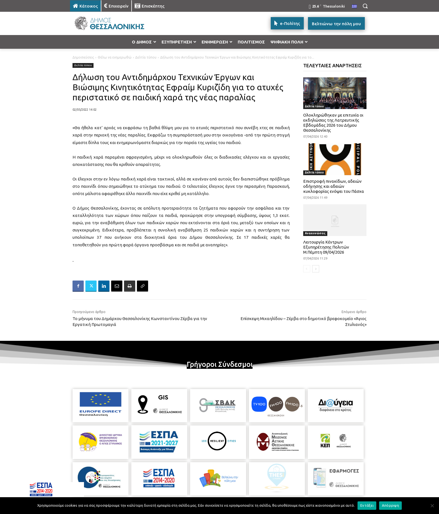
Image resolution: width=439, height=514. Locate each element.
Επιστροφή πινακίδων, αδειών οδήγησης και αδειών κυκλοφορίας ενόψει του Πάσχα (333, 186)
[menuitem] (354, 6)
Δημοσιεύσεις (83, 57)
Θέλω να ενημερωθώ (115, 57)
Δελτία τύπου (146, 57)
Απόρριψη (390, 505)
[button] (365, 6)
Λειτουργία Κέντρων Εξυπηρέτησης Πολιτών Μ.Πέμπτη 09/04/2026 (326, 247)
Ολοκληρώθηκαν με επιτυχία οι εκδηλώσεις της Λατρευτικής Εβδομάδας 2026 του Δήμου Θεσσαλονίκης (333, 123)
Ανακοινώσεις (315, 233)
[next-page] (315, 268)
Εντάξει (366, 505)
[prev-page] (306, 268)
